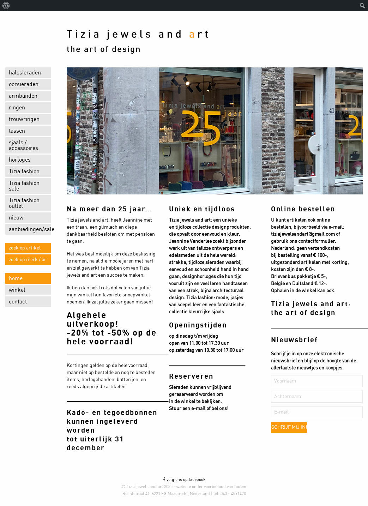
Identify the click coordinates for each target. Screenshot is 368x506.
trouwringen (24, 119)
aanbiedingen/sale (30, 229)
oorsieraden (23, 84)
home (16, 278)
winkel (17, 290)
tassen (17, 131)
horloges (20, 160)
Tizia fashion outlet (24, 203)
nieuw (16, 218)
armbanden (23, 96)
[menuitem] (6, 5)
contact (18, 302)
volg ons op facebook (184, 479)
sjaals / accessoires (23, 145)
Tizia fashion (24, 171)
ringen (17, 107)
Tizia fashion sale (24, 186)
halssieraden (25, 73)
